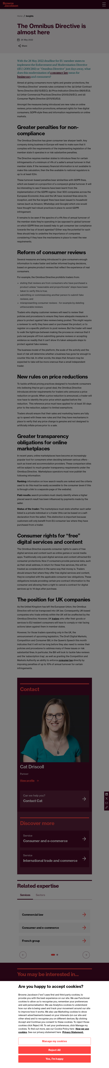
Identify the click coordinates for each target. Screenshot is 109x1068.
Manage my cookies (54, 1044)
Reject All (54, 1053)
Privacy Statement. (73, 1035)
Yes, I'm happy (55, 1062)
